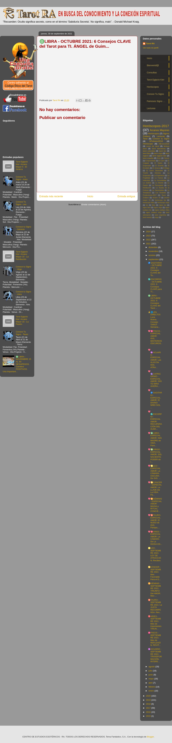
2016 (148, 712)
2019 (148, 700)
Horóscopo (148, 144)
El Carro (162, 161)
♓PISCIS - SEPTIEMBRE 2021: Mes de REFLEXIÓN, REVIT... (154, 638)
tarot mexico (147, 217)
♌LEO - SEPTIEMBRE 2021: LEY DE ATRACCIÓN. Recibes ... (154, 555)
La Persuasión (157, 185)
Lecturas (151, 108)
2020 (148, 696)
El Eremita (159, 166)
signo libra (146, 207)
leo (147, 205)
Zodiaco (146, 198)
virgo (156, 217)
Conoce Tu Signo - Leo (21, 203)
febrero (152, 687)
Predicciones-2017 (150, 195)
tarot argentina (160, 215)
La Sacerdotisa (158, 190)
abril (151, 683)
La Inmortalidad (160, 180)
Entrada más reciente (51, 196)
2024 (148, 231)
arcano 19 (156, 198)
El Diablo (158, 163)
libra (153, 205)
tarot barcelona (158, 148)
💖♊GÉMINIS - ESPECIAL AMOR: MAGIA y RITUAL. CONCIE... (155, 505)
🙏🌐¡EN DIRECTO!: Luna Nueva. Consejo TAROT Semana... (154, 319)
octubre (152, 255)
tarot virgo (158, 153)
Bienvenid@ (153, 65)
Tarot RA (150, 43)
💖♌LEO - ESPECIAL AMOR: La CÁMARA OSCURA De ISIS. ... (154, 472)
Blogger (150, 737)
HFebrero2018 (156, 141)
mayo (151, 678)
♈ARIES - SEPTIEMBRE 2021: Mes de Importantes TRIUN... (154, 622)
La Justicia (147, 183)
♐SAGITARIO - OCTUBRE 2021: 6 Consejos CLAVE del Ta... (155, 269)
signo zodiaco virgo (154, 212)
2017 (148, 708)
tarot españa (148, 158)
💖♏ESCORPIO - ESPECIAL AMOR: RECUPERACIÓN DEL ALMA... (155, 420)
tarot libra (147, 153)
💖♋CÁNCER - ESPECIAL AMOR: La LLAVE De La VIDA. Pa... (155, 488)
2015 (148, 716)
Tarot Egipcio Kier (155, 79)
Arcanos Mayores (159, 130)
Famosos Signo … (156, 101)
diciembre (153, 247)
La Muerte (159, 183)
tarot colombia (149, 151)
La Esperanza (159, 175)
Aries (159, 158)
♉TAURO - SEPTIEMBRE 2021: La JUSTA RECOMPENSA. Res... (155, 606)
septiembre (154, 259)
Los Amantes (161, 193)
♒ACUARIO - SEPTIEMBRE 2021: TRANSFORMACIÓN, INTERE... (155, 655)
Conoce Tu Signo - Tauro (22, 333)
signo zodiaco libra (162, 210)
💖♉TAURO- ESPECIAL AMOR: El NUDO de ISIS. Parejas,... (154, 521)
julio (151, 671)
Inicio (90, 196)
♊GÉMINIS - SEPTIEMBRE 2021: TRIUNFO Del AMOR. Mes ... (154, 589)
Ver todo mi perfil (150, 48)
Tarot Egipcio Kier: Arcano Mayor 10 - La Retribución (22, 255)
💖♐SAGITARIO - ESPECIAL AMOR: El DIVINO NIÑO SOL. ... (155, 399)
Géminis (158, 173)
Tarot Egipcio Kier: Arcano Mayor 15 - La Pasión (22, 320)
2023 (148, 235)
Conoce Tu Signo (155, 94)
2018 (148, 704)
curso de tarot (152, 146)
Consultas (152, 72)
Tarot (145, 138)
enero (151, 691)
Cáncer (166, 158)
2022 (148, 239)
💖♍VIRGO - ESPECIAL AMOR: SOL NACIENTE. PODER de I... (155, 455)
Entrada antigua (126, 196)
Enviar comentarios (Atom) (94, 204)
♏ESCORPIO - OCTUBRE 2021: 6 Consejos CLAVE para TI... (155, 285)
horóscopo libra (148, 202)
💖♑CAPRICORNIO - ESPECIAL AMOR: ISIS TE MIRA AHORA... (155, 378)
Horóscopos (153, 87)
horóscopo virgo (163, 202)
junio (151, 674)
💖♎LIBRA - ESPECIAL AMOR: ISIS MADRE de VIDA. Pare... (155, 439)
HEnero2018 (164, 144)
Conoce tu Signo (161, 138)
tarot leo (162, 151)
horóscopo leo (160, 200)
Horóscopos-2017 (156, 126)
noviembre (154, 251)
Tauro (164, 195)
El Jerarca (156, 168)
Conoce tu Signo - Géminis (23, 228)
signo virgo (158, 207)
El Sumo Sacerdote (154, 170)
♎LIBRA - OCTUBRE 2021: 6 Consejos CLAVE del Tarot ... (154, 301)
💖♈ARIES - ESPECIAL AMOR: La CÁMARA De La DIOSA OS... (155, 537)
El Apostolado (150, 161)
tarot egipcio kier (159, 156)
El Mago (166, 168)
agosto (152, 666)
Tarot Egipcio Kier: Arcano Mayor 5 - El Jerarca (22, 165)
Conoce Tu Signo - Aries (22, 178)
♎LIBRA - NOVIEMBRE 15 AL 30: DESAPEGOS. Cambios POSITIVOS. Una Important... (17, 364)
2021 (148, 243)
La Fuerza (159, 178)
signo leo (162, 205)
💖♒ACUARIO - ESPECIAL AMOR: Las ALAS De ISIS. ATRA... (154, 358)
